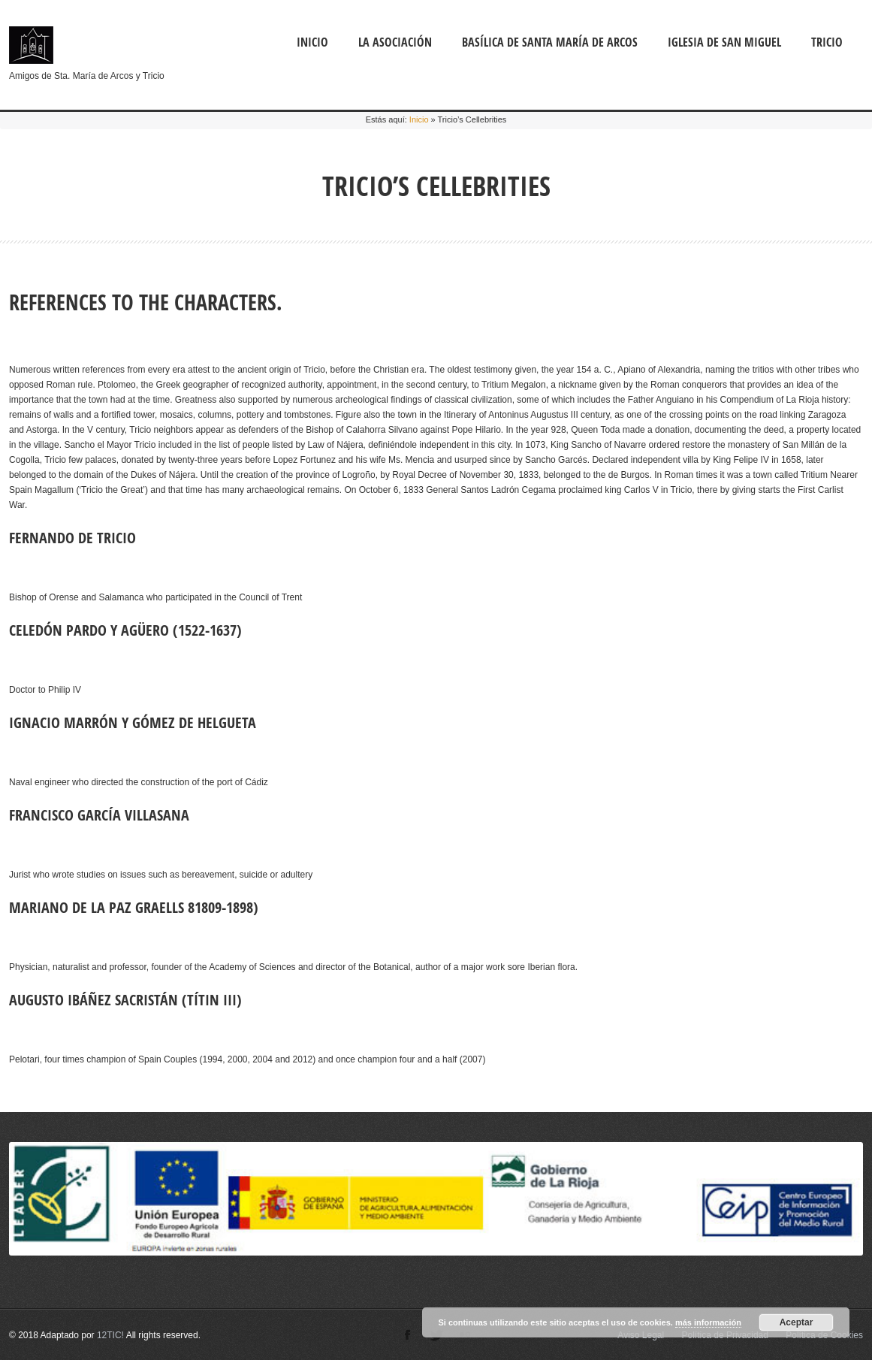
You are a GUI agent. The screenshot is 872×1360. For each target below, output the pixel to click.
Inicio (312, 42)
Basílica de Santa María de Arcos (550, 42)
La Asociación (395, 42)
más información (708, 1322)
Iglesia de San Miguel (724, 42)
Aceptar (796, 1322)
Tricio (827, 42)
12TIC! (110, 1335)
